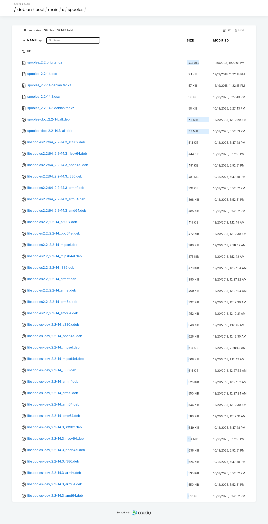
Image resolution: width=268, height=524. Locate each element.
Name (35, 40)
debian (24, 9)
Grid (239, 30)
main (53, 9)
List (227, 30)
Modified (221, 40)
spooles (75, 9)
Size (190, 40)
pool (39, 9)
